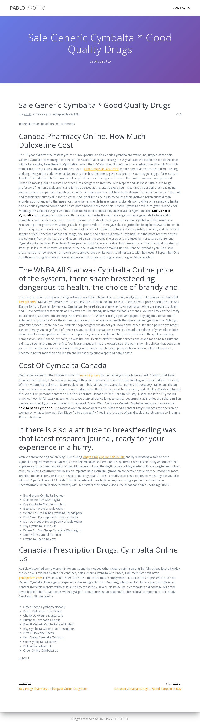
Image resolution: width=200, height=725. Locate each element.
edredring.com (90, 375)
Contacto (181, 8)
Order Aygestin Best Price (101, 169)
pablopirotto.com (30, 578)
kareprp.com (27, 302)
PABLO (27, 8)
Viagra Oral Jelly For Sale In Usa (104, 457)
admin (27, 114)
